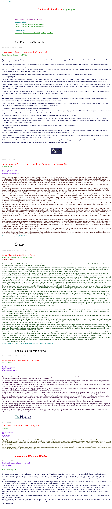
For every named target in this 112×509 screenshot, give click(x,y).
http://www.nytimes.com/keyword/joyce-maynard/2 (30, 26)
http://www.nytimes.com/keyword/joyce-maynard (29, 24)
